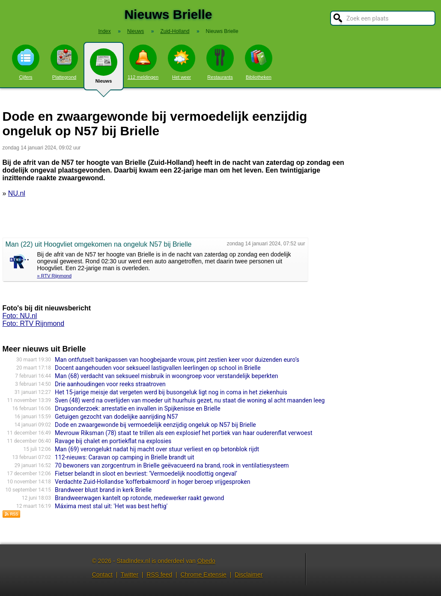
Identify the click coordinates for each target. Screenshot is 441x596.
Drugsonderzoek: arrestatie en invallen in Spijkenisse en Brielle (137, 408)
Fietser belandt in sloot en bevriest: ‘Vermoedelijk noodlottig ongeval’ (146, 473)
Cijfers (25, 62)
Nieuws (103, 69)
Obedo (206, 560)
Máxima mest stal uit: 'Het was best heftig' (111, 506)
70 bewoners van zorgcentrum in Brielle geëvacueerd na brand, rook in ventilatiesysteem (172, 465)
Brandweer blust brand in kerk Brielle (103, 489)
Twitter (129, 574)
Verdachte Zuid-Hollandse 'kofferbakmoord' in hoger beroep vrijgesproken (152, 481)
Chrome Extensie (203, 574)
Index (104, 31)
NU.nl (16, 193)
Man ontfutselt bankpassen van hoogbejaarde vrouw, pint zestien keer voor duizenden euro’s (177, 359)
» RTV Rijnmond (54, 275)
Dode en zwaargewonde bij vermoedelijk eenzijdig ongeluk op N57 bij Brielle (155, 424)
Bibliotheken (258, 62)
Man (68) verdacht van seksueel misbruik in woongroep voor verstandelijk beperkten (166, 375)
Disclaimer (248, 574)
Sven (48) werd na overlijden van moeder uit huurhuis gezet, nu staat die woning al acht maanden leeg (190, 400)
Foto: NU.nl (20, 315)
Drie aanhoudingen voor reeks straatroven (110, 384)
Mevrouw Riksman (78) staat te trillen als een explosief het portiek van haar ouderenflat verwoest (183, 432)
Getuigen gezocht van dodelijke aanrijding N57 (116, 416)
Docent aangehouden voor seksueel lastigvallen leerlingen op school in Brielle (158, 367)
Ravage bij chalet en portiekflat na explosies (113, 441)
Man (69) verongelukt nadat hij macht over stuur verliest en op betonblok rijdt (157, 449)
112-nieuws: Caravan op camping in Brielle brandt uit (124, 457)
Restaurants (220, 62)
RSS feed (159, 574)
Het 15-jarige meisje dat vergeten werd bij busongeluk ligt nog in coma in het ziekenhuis (171, 392)
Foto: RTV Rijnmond (34, 323)
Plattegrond (64, 62)
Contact (102, 574)
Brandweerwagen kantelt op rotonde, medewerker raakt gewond (139, 498)
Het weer (181, 62)
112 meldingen (143, 62)
